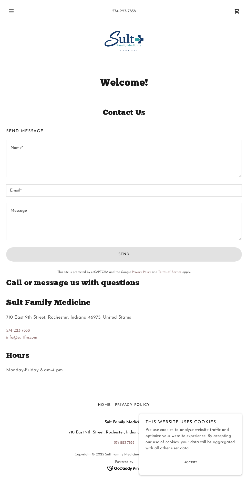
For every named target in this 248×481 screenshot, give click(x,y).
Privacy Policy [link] (141, 272)
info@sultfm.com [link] (21, 337)
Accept (190, 462)
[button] (16, 11)
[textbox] (124, 158)
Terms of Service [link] (169, 272)
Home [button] (104, 405)
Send (124, 254)
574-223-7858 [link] (124, 11)
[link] (237, 11)
